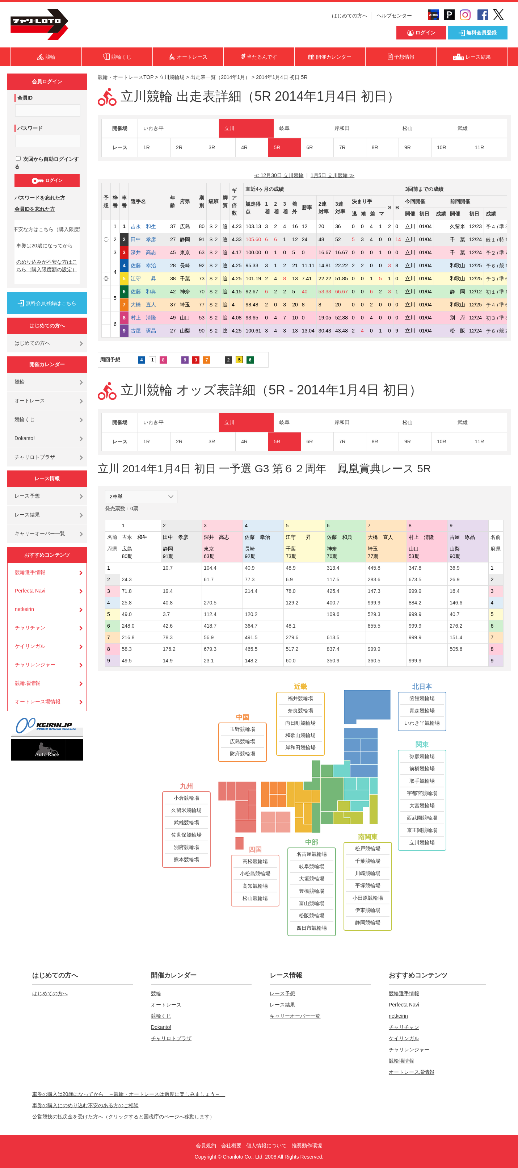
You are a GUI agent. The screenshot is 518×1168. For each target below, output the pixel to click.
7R (342, 147)
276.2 (456, 626)
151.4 (456, 637)
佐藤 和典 (148, 291)
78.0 (290, 591)
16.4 (454, 591)
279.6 (292, 637)
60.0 (290, 660)
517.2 (292, 649)
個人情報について (266, 1145)
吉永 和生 (148, 226)
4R (244, 147)
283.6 (374, 579)
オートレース (29, 400)
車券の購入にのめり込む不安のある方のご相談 (85, 1105)
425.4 (333, 591)
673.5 (415, 579)
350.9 (333, 660)
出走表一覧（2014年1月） (220, 77)
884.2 (415, 603)
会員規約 (206, 1145)
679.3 (210, 649)
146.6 (456, 603)
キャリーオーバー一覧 (39, 533)
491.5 (251, 637)
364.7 (251, 626)
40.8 (168, 603)
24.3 (127, 579)
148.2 (251, 660)
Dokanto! (24, 438)
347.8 (415, 568)
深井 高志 (148, 252)
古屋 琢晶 (148, 331)
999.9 (415, 591)
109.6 (333, 614)
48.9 (290, 568)
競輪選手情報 (30, 572)
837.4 (333, 649)
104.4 (210, 568)
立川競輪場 (172, 77)
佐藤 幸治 (148, 265)
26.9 (454, 579)
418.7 (210, 626)
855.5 (374, 626)
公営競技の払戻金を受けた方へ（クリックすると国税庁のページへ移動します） (123, 1116)
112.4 (210, 614)
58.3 (127, 649)
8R (375, 147)
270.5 (210, 603)
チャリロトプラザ (34, 457)
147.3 (374, 591)
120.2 (251, 614)
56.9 (209, 637)
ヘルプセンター (394, 15)
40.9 (249, 568)
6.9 (289, 579)
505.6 (456, 649)
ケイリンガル (30, 646)
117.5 (333, 579)
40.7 (454, 614)
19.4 (168, 591)
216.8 (128, 637)
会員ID (25, 98)
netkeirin (24, 609)
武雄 (463, 128)
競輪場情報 (27, 683)
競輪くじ (24, 419)
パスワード (30, 128)
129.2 (292, 603)
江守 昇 (148, 278)
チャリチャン (30, 628)
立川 (229, 128)
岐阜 (284, 128)
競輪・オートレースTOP (125, 77)
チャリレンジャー (35, 664)
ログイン (46, 180)
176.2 (169, 649)
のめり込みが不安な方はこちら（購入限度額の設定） (46, 265)
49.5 (127, 660)
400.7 (333, 603)
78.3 (168, 637)
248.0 (128, 626)
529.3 (374, 614)
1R (146, 147)
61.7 (209, 579)
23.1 (209, 660)
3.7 (166, 614)
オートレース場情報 (37, 701)
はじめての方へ (349, 15)
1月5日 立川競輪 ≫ (332, 175)
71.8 (127, 591)
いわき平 (153, 128)
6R (310, 147)
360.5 (374, 660)
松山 (408, 128)
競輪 (19, 382)
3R (212, 147)
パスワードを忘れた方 (39, 198)
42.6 (168, 626)
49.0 (127, 614)
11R (479, 147)
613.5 (333, 637)
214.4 (251, 591)
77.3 (249, 579)
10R (441, 147)
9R (407, 147)
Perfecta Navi (30, 591)
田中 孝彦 (148, 239)
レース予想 (27, 496)
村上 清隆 (148, 318)
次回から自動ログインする (46, 162)
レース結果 (27, 515)
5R (277, 147)
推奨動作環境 (307, 1145)
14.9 (168, 660)
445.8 (374, 568)
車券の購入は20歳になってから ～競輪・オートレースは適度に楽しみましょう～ (129, 1094)
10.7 (168, 568)
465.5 (251, 649)
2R (179, 147)
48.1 (290, 626)
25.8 (127, 603)
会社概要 (231, 1145)
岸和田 (342, 128)
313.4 (333, 568)
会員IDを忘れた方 (34, 209)
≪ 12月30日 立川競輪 (279, 175)
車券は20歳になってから (44, 245)
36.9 (454, 568)
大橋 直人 (148, 304)
